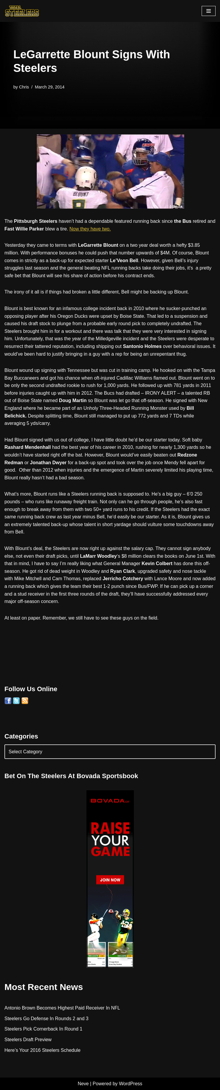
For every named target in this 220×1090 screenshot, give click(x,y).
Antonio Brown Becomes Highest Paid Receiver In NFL (62, 1007)
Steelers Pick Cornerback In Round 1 (43, 1028)
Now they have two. (90, 228)
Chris (24, 87)
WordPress (130, 1083)
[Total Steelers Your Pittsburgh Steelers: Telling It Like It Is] (22, 11)
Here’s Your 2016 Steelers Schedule (42, 1050)
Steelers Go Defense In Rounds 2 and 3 (46, 1018)
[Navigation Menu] (209, 11)
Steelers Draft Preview (28, 1039)
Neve (83, 1083)
